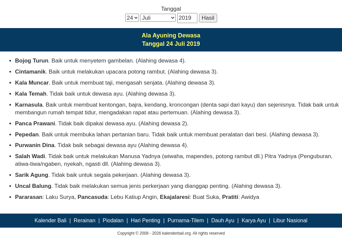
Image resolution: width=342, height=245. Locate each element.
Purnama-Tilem (186, 220)
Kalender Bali (50, 220)
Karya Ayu (254, 220)
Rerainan (85, 220)
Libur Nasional (290, 220)
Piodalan (113, 220)
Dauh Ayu (222, 220)
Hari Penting (145, 220)
